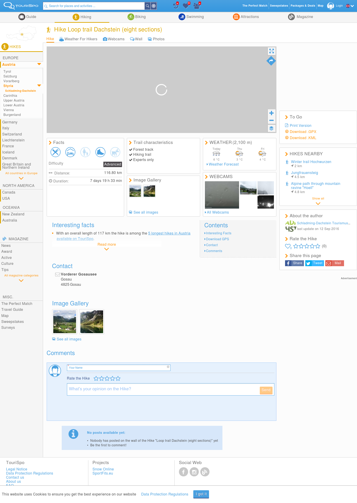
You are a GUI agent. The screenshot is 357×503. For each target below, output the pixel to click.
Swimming (194, 17)
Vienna (8, 110)
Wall (138, 39)
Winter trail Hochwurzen (311, 164)
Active (6, 258)
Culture (7, 264)
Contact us (15, 477)
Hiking (85, 17)
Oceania (11, 207)
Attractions (249, 17)
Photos (159, 39)
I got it (201, 494)
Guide (30, 17)
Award (6, 251)
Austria (8, 64)
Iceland (8, 152)
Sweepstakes (12, 322)
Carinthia (10, 95)
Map (5, 316)
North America (19, 186)
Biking (140, 17)
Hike (50, 39)
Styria (8, 86)
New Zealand (13, 214)
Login (339, 6)
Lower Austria (13, 105)
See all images (146, 212)
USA (6, 198)
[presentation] (101, 410)
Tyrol (7, 71)
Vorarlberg (11, 81)
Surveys (8, 327)
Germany (10, 122)
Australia (9, 220)
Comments (214, 251)
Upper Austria (13, 100)
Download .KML (303, 138)
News (6, 246)
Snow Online (103, 469)
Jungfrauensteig (304, 175)
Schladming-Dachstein (20, 91)
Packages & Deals (303, 6)
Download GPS (217, 239)
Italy (5, 128)
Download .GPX (303, 132)
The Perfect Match (17, 304)
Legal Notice (16, 469)
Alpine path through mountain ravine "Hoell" (315, 188)
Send (266, 390)
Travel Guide (12, 310)
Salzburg (10, 76)
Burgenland (12, 115)
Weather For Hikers (81, 39)
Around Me (156, 6)
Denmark (10, 158)
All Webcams (218, 212)
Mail (338, 263)
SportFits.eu (102, 473)
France (8, 146)
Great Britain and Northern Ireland (16, 166)
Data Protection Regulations (164, 494)
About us (13, 481)
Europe (10, 58)
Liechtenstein (13, 140)
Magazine (304, 17)
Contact (212, 245)
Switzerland (12, 134)
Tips (5, 270)
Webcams (116, 39)
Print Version (300, 126)
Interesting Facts (219, 233)
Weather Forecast (224, 164)
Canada (8, 192)
